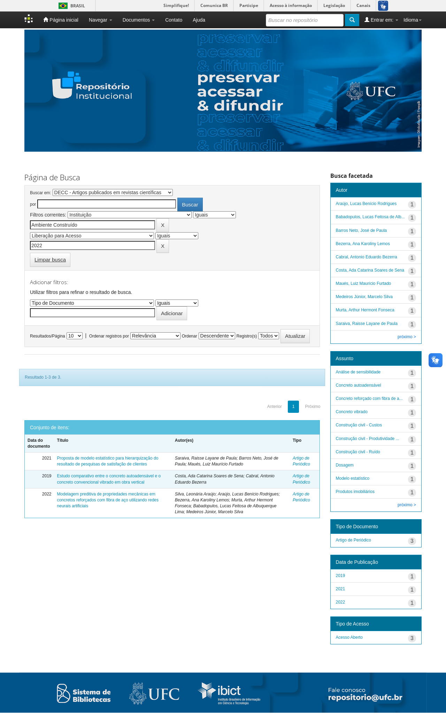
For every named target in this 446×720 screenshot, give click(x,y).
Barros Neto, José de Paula (361, 230)
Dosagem (345, 465)
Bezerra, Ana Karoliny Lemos (363, 243)
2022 (340, 602)
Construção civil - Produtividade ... (367, 438)
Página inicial (60, 20)
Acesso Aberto (349, 637)
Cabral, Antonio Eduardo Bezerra (366, 257)
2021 (340, 588)
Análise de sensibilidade (358, 372)
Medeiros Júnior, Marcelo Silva (364, 296)
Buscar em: (40, 192)
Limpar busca (50, 260)
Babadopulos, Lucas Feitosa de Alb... (370, 216)
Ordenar (189, 336)
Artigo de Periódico (353, 540)
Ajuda (199, 20)
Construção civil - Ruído (358, 451)
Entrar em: (381, 20)
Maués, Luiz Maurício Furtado (363, 283)
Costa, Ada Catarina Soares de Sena (370, 270)
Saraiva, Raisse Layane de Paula (367, 323)
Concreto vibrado (352, 411)
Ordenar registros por (109, 336)
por (33, 204)
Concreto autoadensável (358, 385)
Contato (173, 20)
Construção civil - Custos (359, 425)
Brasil (70, 6)
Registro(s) (246, 336)
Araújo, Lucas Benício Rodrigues (366, 203)
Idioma (412, 20)
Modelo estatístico (353, 478)
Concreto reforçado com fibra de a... (369, 398)
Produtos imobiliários (355, 491)
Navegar (100, 20)
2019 (340, 575)
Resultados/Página (47, 336)
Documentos (139, 20)
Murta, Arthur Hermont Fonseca (365, 310)
